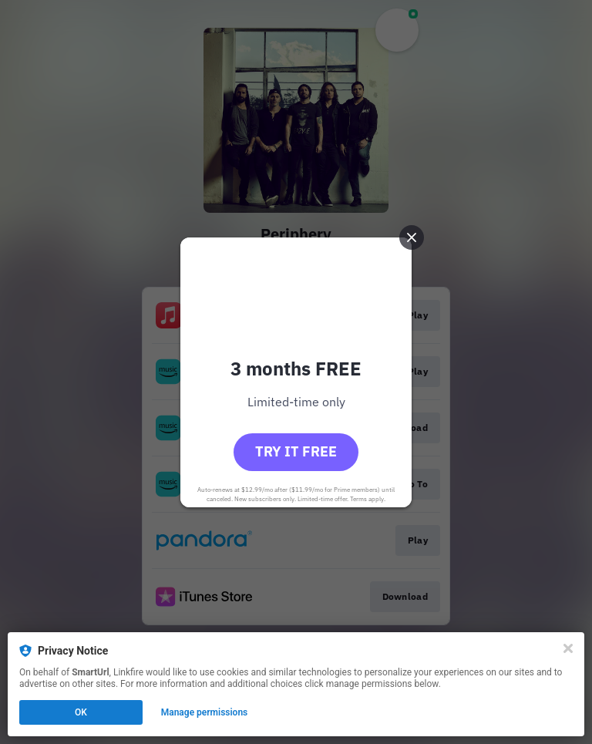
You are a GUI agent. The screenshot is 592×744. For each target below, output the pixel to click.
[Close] (568, 648)
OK (81, 712)
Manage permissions (204, 712)
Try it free (296, 451)
